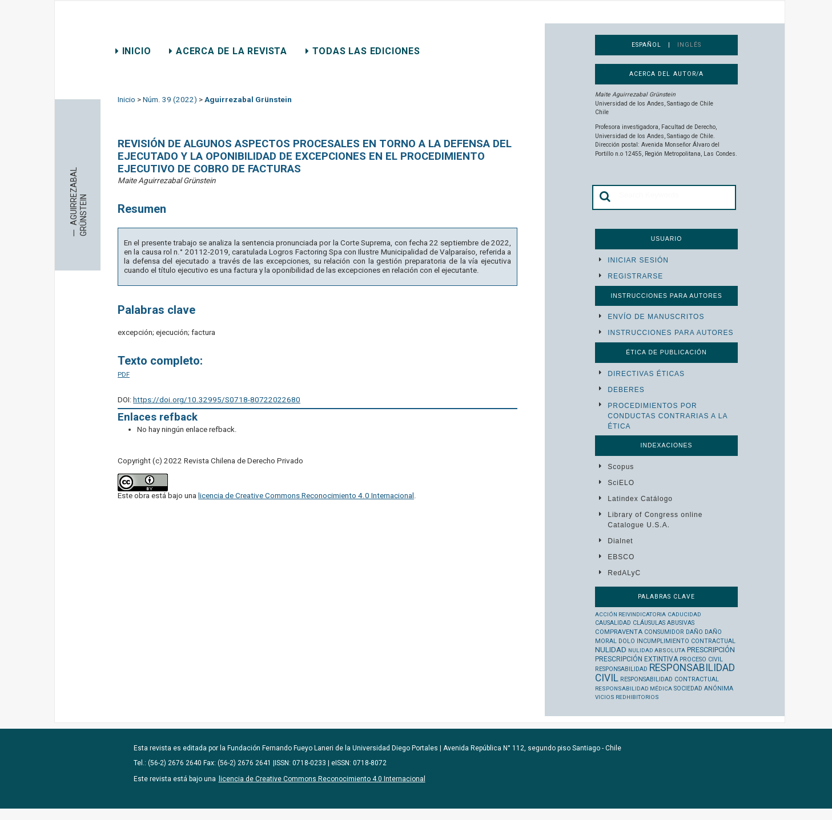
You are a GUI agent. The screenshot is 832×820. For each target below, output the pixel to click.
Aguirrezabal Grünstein (248, 99)
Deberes (626, 390)
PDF (124, 374)
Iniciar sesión (638, 260)
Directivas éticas (646, 374)
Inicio (133, 51)
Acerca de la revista (228, 51)
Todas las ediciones (363, 51)
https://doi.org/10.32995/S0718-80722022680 (216, 399)
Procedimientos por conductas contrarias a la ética (667, 416)
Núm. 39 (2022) (170, 99)
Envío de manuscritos (656, 317)
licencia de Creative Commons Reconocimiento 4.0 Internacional (306, 495)
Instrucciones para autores (670, 333)
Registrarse (635, 276)
